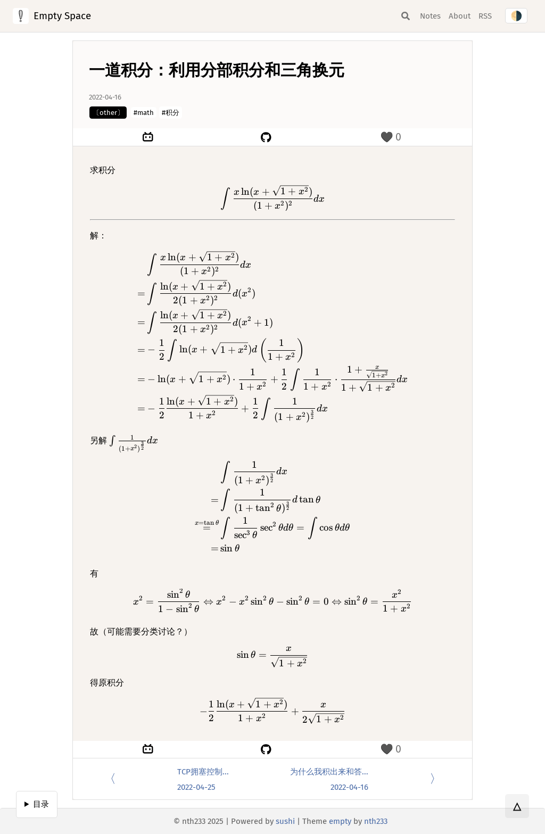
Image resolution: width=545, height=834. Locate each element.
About (459, 16)
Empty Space (62, 16)
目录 (41, 804)
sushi (285, 821)
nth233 (375, 821)
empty (340, 821)
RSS (485, 16)
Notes (430, 16)
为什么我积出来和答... (329, 772)
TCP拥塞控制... (203, 772)
